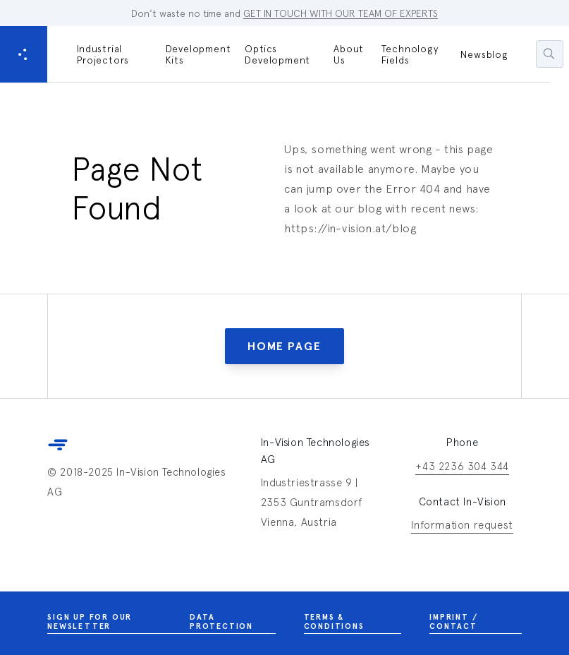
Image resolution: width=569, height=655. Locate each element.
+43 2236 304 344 (462, 467)
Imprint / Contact (475, 623)
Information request (462, 526)
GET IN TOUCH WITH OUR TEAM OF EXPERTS (340, 13)
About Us (349, 54)
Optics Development (277, 54)
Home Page (284, 346)
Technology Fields (410, 54)
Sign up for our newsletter (118, 623)
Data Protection (233, 623)
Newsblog (483, 54)
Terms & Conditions (353, 623)
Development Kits (198, 54)
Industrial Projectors (103, 54)
